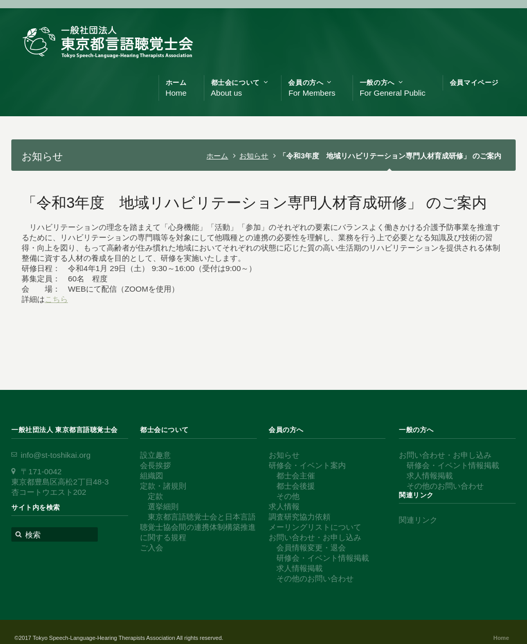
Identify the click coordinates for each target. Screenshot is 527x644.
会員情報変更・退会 (311, 547)
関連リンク (418, 519)
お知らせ (253, 156)
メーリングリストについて (315, 527)
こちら (56, 299)
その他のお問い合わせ (315, 578)
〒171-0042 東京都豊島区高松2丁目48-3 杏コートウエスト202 (60, 481)
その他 (288, 496)
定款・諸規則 (163, 485)
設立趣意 (155, 455)
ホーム (217, 156)
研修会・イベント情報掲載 (322, 557)
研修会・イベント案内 (307, 465)
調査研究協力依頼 (299, 516)
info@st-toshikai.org (56, 455)
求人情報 (284, 506)
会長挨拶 (155, 465)
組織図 (151, 475)
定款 (155, 496)
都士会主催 (295, 475)
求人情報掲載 (299, 568)
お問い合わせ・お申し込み (315, 537)
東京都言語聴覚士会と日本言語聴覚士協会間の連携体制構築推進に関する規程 (198, 527)
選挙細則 (163, 506)
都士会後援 (295, 485)
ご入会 (151, 547)
